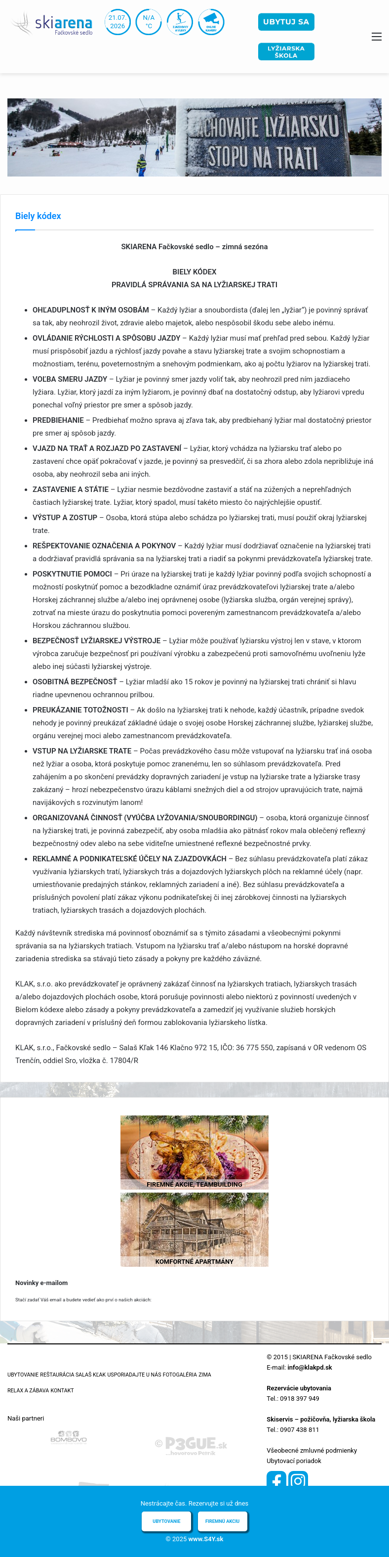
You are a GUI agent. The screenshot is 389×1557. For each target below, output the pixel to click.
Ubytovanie (23, 1375)
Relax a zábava (28, 1390)
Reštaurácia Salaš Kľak (73, 1375)
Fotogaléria (180, 1375)
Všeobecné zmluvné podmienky (312, 1450)
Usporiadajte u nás (134, 1375)
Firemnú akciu (222, 1521)
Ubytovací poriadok (294, 1461)
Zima (204, 1375)
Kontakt (62, 1390)
